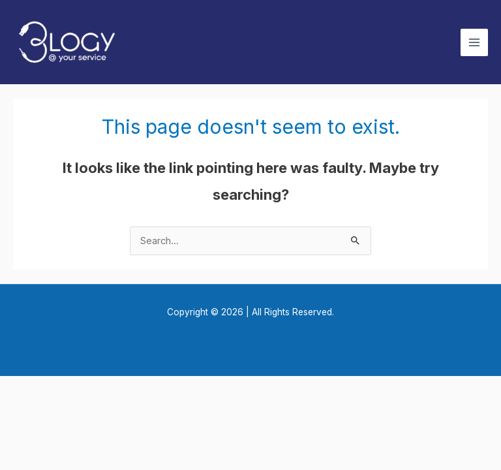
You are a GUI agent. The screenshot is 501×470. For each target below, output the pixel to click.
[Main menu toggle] (474, 42)
